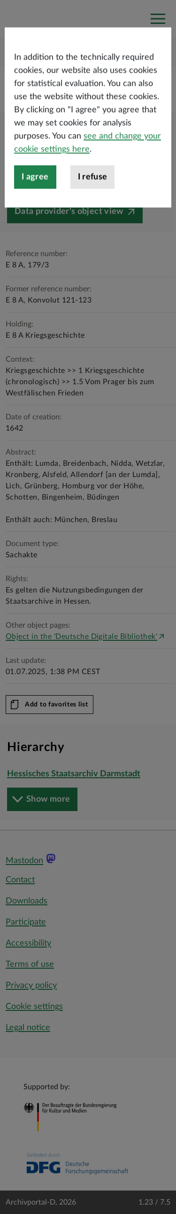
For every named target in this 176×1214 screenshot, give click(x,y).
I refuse (92, 212)
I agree (35, 212)
